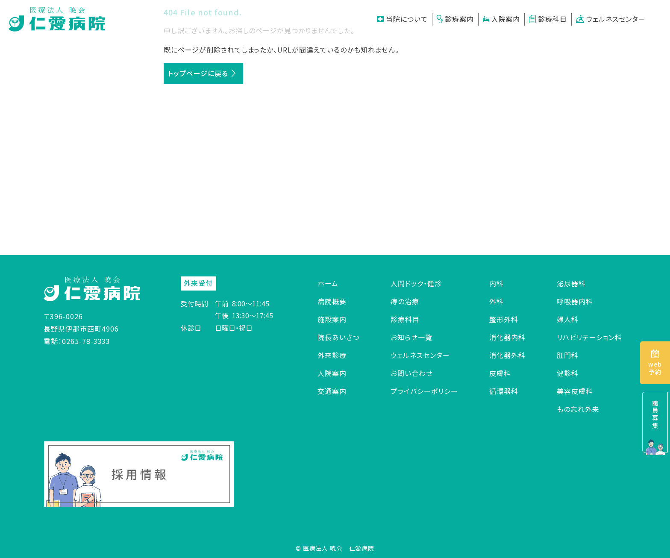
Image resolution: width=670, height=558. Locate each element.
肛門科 (568, 355)
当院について (402, 19)
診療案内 (455, 19)
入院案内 (501, 19)
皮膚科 (500, 373)
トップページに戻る (198, 73)
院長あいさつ (338, 337)
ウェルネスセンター (611, 19)
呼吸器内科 (575, 301)
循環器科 (503, 391)
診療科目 (548, 19)
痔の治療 (405, 301)
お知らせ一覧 (411, 337)
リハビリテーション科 (589, 337)
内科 (496, 283)
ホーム (327, 283)
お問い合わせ (412, 373)
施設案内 (332, 319)
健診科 (568, 373)
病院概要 (332, 301)
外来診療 (332, 355)
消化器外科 (507, 355)
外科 (496, 301)
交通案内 (332, 391)
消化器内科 (507, 337)
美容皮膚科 (575, 391)
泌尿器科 (571, 283)
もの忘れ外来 (578, 409)
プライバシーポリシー (424, 391)
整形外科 (503, 319)
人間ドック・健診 (416, 283)
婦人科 (568, 319)
